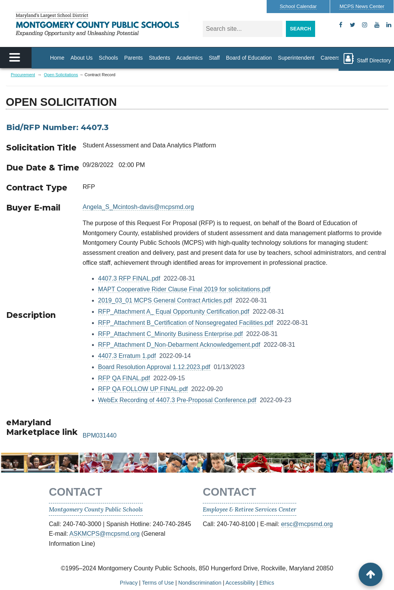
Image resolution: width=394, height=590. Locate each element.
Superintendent (296, 58)
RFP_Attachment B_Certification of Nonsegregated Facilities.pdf (185, 322)
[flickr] (388, 25)
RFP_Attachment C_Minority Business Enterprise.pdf (170, 334)
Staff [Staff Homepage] (214, 58)
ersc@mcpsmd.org (307, 524)
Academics (189, 58)
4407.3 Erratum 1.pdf (127, 356)
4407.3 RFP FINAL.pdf (129, 278)
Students (159, 58)
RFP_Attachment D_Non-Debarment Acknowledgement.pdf (179, 344)
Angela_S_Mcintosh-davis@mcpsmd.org (138, 207)
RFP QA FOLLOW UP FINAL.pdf (143, 389)
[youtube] (376, 25)
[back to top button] (370, 574)
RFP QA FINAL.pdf (124, 378)
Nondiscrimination (199, 583)
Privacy (129, 583)
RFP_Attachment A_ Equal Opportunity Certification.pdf (173, 311)
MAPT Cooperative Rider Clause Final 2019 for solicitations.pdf (184, 289)
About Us (81, 58)
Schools (108, 58)
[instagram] (364, 25)
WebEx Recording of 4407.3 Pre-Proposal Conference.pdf (177, 400)
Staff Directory (366, 58)
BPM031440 (100, 435)
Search (300, 29)
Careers (330, 58)
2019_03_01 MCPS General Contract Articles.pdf (165, 300)
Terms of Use (158, 583)
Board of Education (249, 58)
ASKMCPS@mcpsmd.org (104, 533)
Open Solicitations (61, 74)
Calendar (298, 6)
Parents (133, 58)
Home (57, 58)
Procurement (23, 74)
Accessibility (240, 583)
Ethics (266, 583)
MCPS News (361, 6)
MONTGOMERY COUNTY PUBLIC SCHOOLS (101, 24)
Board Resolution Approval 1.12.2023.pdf (154, 367)
